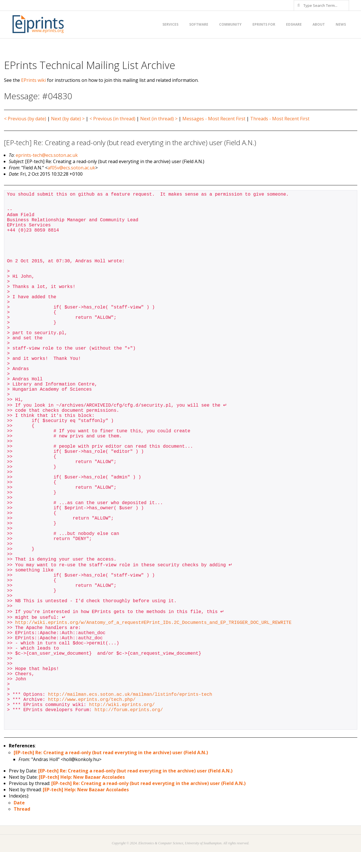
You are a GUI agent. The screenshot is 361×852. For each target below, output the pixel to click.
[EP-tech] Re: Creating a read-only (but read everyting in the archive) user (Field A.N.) (111, 752)
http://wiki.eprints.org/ (122, 704)
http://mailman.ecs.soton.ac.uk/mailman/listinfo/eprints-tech (130, 694)
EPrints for (263, 24)
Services (170, 24)
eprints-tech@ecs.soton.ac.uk (47, 155)
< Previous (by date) (25, 118)
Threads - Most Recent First (279, 118)
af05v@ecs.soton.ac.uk (71, 168)
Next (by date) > (68, 118)
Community (230, 24)
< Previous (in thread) (112, 118)
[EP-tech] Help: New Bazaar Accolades (82, 777)
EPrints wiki (33, 80)
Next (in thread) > (159, 118)
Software (198, 24)
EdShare (294, 24)
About (319, 24)
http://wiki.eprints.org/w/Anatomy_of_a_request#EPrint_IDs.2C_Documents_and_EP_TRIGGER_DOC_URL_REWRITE (153, 622)
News (341, 24)
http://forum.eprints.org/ (129, 710)
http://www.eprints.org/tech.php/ (92, 699)
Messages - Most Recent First (213, 118)
